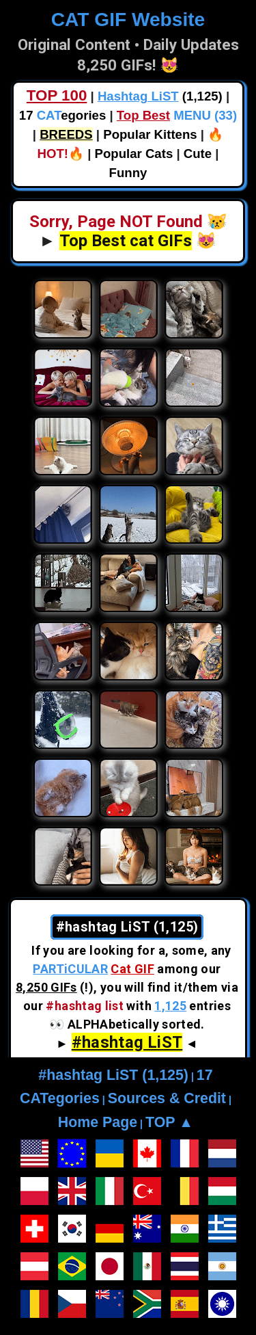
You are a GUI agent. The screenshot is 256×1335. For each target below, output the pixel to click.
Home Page (97, 1122)
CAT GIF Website (128, 19)
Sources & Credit (167, 1098)
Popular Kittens (150, 134)
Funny (128, 173)
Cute (198, 153)
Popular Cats (134, 153)
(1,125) (160, 96)
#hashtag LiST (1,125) (113, 1075)
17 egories (62, 115)
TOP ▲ (169, 1122)
